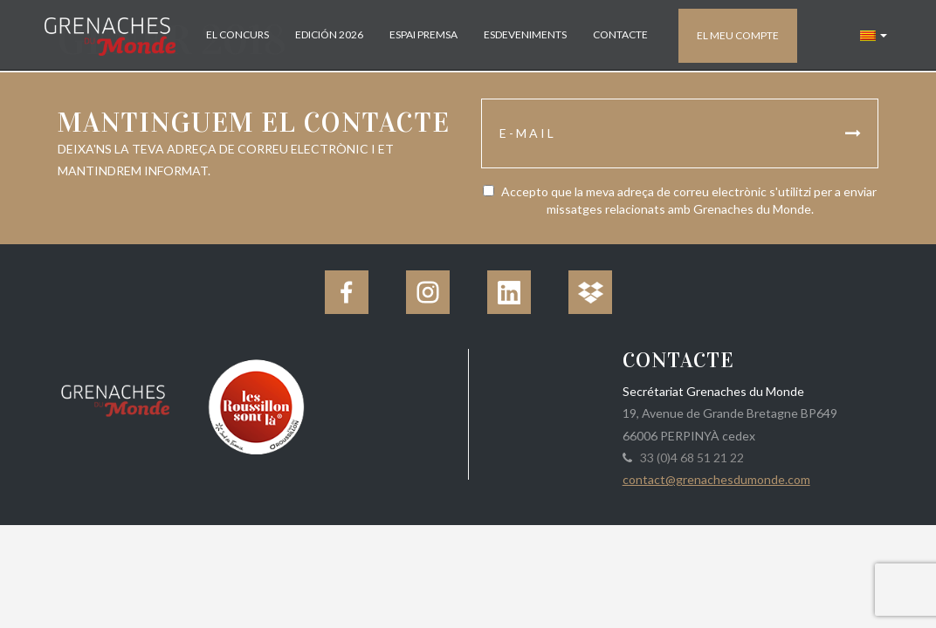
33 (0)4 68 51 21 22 (689, 457)
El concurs (237, 34)
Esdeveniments (525, 34)
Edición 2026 (329, 34)
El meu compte (738, 35)
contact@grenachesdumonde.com (716, 479)
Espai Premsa (423, 34)
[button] (873, 35)
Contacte (620, 34)
